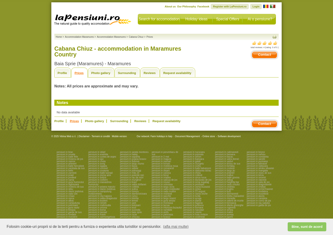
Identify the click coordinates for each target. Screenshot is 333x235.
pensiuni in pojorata (193, 154)
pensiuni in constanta (257, 156)
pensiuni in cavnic (192, 212)
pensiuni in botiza (97, 177)
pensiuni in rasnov (66, 161)
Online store (209, 136)
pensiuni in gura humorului (70, 182)
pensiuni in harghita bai (227, 182)
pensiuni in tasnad (97, 212)
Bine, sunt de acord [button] (307, 227)
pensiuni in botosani (130, 205)
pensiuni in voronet (98, 168)
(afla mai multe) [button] (175, 227)
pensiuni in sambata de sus (71, 168)
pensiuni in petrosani (67, 205)
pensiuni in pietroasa (162, 214)
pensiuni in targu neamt (164, 198)
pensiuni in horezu (129, 191)
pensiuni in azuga (192, 198)
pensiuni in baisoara (193, 159)
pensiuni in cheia (97, 161)
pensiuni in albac (65, 200)
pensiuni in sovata (66, 154)
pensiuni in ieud (128, 207)
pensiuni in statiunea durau (197, 170)
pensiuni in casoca (161, 173)
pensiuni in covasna (98, 170)
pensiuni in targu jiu (225, 170)
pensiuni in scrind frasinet (260, 189)
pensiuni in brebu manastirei (229, 196)
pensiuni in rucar (128, 214)
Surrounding (127, 73)
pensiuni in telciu (255, 175)
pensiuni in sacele (256, 159)
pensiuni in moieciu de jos (70, 159)
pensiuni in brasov (161, 217)
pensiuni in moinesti (162, 193)
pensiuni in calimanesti (226, 152)
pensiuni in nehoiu (256, 154)
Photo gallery (100, 73)
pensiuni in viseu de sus (259, 173)
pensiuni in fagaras (193, 203)
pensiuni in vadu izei (67, 193)
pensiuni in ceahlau (225, 187)
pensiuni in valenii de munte (229, 200)
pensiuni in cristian (256, 187)
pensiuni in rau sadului (258, 203)
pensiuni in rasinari (161, 161)
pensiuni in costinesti (194, 217)
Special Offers (227, 19)
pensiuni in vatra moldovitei (166, 189)
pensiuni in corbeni (98, 180)
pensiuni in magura (161, 159)
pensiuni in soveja (224, 214)
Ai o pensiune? (260, 19)
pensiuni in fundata (66, 214)
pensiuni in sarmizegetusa (101, 217)
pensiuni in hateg (129, 154)
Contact (264, 54)
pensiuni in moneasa (162, 203)
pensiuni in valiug (224, 180)
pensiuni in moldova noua (165, 166)
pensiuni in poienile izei (132, 175)
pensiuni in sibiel (96, 152)
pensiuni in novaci (161, 182)
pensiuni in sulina (129, 189)
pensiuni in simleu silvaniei (260, 168)
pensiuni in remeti (97, 203)
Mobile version (119, 136)
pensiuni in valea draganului (102, 198)
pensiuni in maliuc (224, 175)
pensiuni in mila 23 (129, 173)
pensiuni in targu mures (132, 163)
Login (256, 6)
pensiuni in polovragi (130, 170)
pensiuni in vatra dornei (227, 159)
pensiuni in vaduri (224, 161)
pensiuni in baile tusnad (100, 173)
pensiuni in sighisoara (68, 184)
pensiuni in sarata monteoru (134, 152)
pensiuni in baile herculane (70, 166)
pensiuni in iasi (96, 159)
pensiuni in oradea (161, 177)
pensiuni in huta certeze (195, 214)
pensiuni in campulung (68, 203)
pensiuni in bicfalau (225, 166)
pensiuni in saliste (129, 168)
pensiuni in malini (224, 212)
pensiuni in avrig (96, 163)
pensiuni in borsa (97, 210)
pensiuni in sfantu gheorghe (229, 205)
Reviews (150, 73)
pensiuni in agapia (97, 166)
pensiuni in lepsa (128, 166)
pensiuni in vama (65, 180)
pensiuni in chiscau (130, 217)
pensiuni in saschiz (161, 196)
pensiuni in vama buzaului (196, 187)
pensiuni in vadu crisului (227, 184)
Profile (62, 73)
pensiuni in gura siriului (163, 200)
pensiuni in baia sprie (131, 212)
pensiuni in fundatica (257, 191)
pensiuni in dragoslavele (259, 184)
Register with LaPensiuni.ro (230, 6)
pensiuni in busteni (98, 200)
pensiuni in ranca (65, 198)
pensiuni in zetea (192, 189)
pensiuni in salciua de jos (164, 180)
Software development (229, 136)
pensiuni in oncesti (256, 177)
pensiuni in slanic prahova (70, 191)
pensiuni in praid (65, 175)
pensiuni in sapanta (130, 156)
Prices (78, 73)
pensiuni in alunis (256, 196)
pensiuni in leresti (129, 200)
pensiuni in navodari (193, 210)
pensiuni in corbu (192, 166)
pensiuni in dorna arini (99, 175)
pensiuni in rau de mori (131, 177)
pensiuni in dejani (161, 170)
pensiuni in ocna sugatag (196, 182)
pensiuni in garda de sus (69, 212)
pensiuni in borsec (161, 163)
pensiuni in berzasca (225, 203)
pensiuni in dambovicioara (133, 193)
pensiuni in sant (128, 203)
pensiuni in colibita (129, 187)
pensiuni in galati (192, 161)
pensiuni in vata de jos (258, 182)
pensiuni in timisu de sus (227, 163)
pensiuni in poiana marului (101, 187)
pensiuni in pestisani (193, 184)
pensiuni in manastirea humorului (99, 183)
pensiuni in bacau (224, 156)
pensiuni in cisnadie (225, 198)
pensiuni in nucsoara (194, 152)
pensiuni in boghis (224, 189)
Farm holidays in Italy (161, 136)
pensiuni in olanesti (256, 180)
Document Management (187, 136)
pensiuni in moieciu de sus (70, 187)
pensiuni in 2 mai (160, 156)
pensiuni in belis (65, 170)
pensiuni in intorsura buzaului (167, 207)
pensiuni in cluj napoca (100, 196)
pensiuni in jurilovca (193, 205)
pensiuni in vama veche (195, 193)
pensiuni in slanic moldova (101, 189)
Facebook (203, 6)
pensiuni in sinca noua (194, 177)
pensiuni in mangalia (257, 170)
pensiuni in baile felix (67, 156)
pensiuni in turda (191, 196)
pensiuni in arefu (160, 212)
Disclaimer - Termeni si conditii (94, 136)
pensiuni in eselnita (98, 154)
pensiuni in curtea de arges (102, 156)
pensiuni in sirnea (224, 210)
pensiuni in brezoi (256, 152)
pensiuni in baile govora (227, 177)
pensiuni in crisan (65, 196)
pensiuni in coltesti (192, 175)
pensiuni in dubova (129, 161)
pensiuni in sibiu (65, 189)
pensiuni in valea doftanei (133, 184)
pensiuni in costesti (225, 168)
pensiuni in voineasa (162, 184)
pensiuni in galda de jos (259, 205)
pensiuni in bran (65, 152)
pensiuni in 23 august (194, 191)
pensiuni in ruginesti (225, 207)
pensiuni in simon (192, 156)
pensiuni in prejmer (225, 173)
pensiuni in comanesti (163, 168)
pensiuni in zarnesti (67, 173)
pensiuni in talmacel (257, 163)
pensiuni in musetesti (257, 193)
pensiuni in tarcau (161, 205)
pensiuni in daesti (192, 200)
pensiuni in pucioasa (257, 161)
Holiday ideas (196, 19)
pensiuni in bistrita (129, 198)
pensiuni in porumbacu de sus (165, 153)
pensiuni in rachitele (162, 210)
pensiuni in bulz (223, 191)
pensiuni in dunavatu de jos (197, 180)
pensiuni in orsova (97, 207)
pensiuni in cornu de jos (259, 200)
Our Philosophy (186, 6)
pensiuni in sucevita (130, 210)
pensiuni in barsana (225, 154)
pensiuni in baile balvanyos (197, 168)
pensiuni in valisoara (257, 166)
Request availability (177, 73)
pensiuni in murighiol (130, 180)
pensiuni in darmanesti (226, 193)
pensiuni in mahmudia (99, 205)
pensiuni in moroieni (67, 217)
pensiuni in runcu (129, 196)
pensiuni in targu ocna (163, 187)
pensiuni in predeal (66, 177)
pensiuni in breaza (66, 210)
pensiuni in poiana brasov (133, 159)
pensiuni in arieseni (67, 163)
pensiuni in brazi (128, 182)
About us (170, 6)
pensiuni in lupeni (224, 217)
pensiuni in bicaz (160, 175)
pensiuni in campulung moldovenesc (99, 192)
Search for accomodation (159, 19)
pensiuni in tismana (193, 207)
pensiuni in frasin (97, 214)
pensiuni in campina (257, 198)
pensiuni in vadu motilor (164, 191)
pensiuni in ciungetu (193, 163)
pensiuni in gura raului (68, 207)
